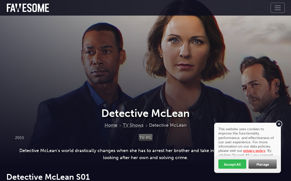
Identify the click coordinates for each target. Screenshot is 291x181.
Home (111, 125)
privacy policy (254, 150)
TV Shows (133, 125)
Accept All (232, 164)
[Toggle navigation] (278, 8)
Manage (262, 164)
